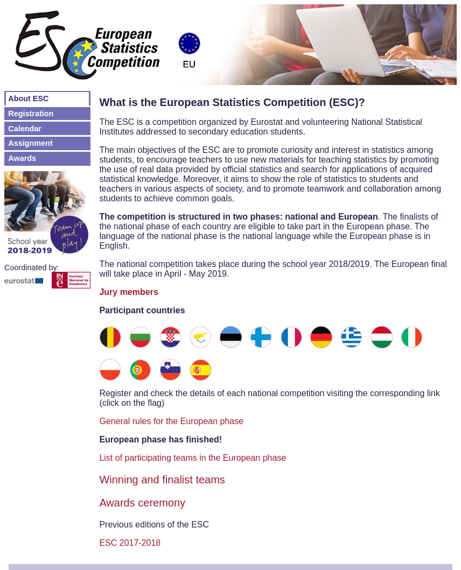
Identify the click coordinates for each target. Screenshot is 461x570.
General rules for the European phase (171, 421)
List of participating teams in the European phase (192, 457)
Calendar (24, 128)
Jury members (128, 292)
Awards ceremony (142, 503)
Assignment (30, 143)
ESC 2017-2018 (129, 542)
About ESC (28, 98)
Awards (22, 158)
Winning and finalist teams (162, 479)
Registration (30, 113)
